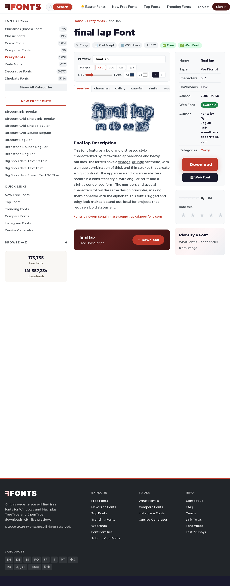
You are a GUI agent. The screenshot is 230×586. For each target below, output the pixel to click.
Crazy (205, 150)
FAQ (189, 507)
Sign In (221, 6)
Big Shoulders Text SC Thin (26, 161)
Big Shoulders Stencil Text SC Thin (32, 175)
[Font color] (132, 74)
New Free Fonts (124, 7)
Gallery (120, 88)
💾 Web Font (200, 177)
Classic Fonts (15, 36)
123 (121, 67)
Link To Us (194, 519)
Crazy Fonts (15, 57)
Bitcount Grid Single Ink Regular (30, 119)
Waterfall (136, 88)
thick (119, 168)
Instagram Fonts (18, 223)
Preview (83, 88)
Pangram (86, 67)
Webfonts (99, 526)
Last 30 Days (196, 532)
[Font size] (98, 75)
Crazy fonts (96, 21)
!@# (131, 67)
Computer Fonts (18, 50)
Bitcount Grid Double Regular (28, 133)
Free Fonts (99, 501)
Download (148, 240)
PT (63, 559)
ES (27, 559)
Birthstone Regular (20, 154)
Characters (102, 88)
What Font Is (149, 501)
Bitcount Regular (18, 140)
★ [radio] (183, 215)
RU (9, 567)
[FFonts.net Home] (23, 7)
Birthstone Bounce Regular (26, 147)
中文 (73, 559)
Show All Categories (36, 87)
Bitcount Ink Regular (21, 111)
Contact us (194, 501)
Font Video (194, 526)
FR (46, 559)
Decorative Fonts (18, 71)
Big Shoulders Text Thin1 (24, 168)
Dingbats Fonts (17, 78)
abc (111, 67)
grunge (138, 162)
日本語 (34, 567)
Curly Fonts (13, 64)
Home (78, 21)
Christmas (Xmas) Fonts (24, 29)
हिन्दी (47, 567)
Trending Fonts (179, 7)
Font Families (101, 532)
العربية (20, 567)
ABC (101, 67)
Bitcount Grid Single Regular (27, 126)
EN (9, 559)
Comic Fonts (15, 43)
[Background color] (145, 74)
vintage (124, 162)
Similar (154, 88)
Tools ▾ (203, 7)
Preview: (84, 59)
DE (18, 559)
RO (36, 559)
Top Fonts (152, 7)
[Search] (62, 6)
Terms (191, 513)
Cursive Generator (19, 230)
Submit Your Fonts (105, 538)
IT (54, 559)
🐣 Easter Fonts (93, 7)
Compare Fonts (17, 216)
